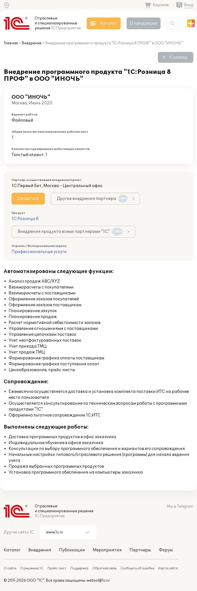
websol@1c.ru (98, 580)
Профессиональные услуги (39, 251)
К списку (178, 57)
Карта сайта (168, 568)
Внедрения (31, 43)
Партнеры (140, 550)
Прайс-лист (56, 568)
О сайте (10, 568)
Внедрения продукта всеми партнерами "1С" (70, 232)
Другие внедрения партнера (92, 199)
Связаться (28, 198)
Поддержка (79, 568)
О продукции (143, 23)
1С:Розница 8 (25, 218)
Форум (166, 550)
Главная (11, 43)
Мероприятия (107, 550)
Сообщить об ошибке (137, 568)
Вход (188, 5)
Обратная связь (104, 568)
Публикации (72, 550)
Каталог (12, 550)
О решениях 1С (31, 568)
